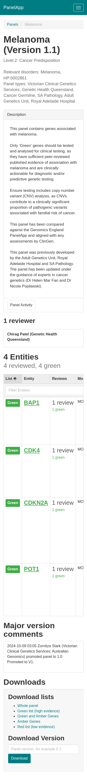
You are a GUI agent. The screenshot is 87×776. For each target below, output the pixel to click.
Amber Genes (28, 721)
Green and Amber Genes (38, 716)
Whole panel (27, 706)
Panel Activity (21, 305)
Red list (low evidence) (36, 727)
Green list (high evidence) (38, 711)
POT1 (31, 569)
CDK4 (32, 450)
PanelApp (13, 7)
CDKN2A (36, 502)
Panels (12, 24)
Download (19, 758)
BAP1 (31, 402)
